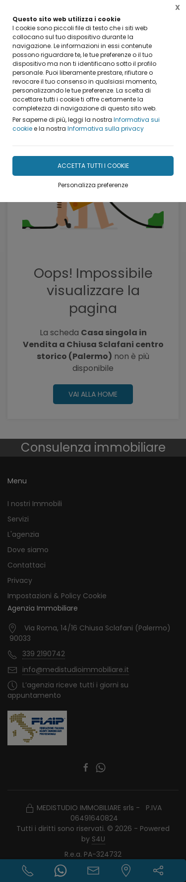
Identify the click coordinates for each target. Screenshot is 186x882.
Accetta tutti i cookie (93, 165)
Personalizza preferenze (93, 185)
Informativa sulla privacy (105, 128)
